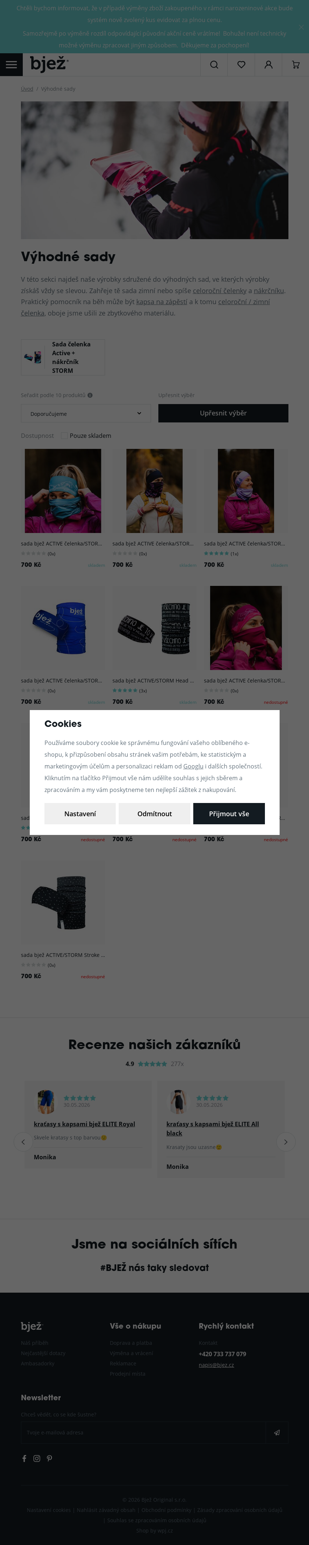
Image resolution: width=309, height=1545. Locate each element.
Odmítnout (154, 813)
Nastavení (80, 813)
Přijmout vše (229, 813)
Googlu (193, 766)
